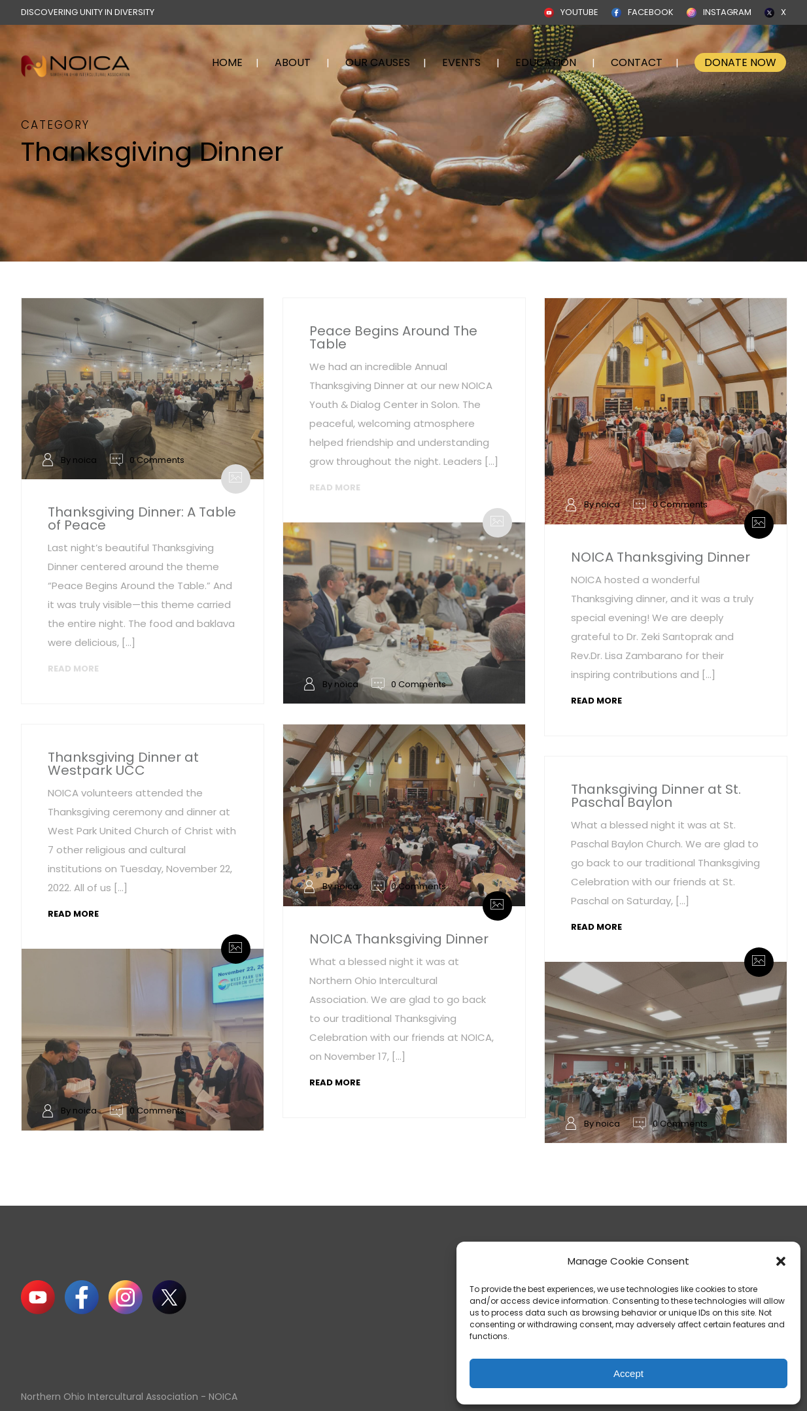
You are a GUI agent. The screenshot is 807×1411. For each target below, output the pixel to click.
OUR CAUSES (377, 62)
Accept (628, 1373)
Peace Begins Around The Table (393, 337)
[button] (780, 1261)
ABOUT (293, 62)
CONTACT (636, 62)
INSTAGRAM (727, 12)
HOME (227, 62)
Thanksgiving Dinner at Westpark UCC (123, 763)
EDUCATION (545, 62)
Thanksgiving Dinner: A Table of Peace (142, 518)
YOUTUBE (579, 12)
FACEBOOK (651, 12)
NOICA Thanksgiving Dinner (660, 557)
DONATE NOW (740, 62)
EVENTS (461, 62)
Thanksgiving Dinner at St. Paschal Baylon (656, 795)
